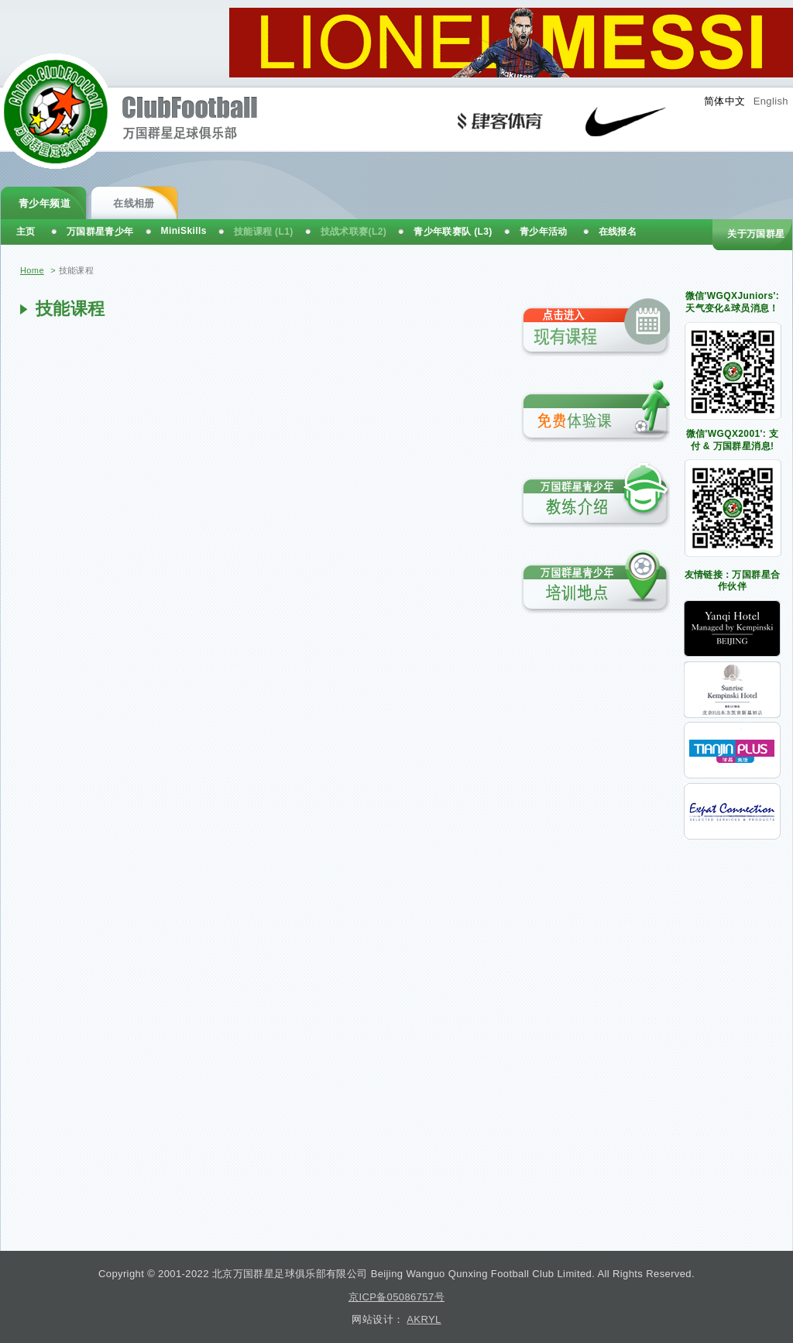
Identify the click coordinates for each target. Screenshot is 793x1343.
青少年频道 (44, 203)
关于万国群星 (755, 233)
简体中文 (725, 101)
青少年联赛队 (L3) (453, 231)
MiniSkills (184, 230)
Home (32, 270)
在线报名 (618, 231)
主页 (26, 231)
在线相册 (134, 203)
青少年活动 (544, 231)
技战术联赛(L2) (354, 231)
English (771, 101)
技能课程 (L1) (264, 231)
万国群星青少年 (100, 231)
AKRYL (424, 1319)
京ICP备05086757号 (396, 1297)
